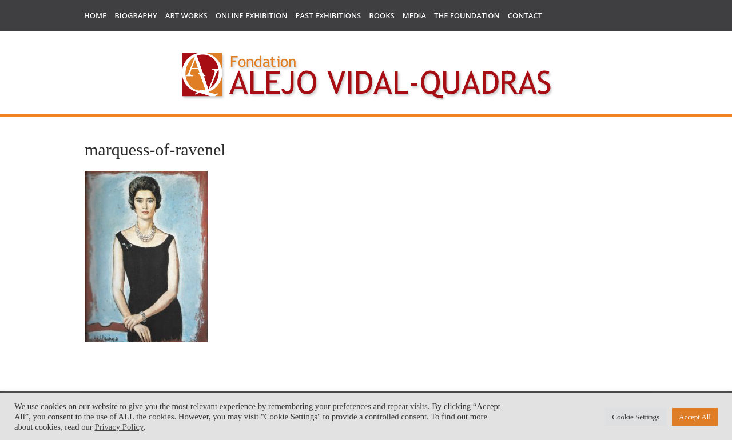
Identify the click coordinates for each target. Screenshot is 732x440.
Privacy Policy (118, 426)
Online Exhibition (252, 15)
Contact (525, 15)
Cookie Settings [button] (635, 417)
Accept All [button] (695, 417)
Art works (186, 15)
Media (414, 15)
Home (95, 15)
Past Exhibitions (328, 15)
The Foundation (467, 15)
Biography (135, 15)
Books (381, 15)
